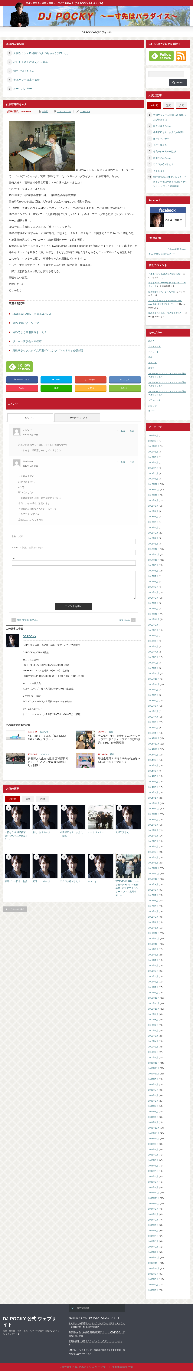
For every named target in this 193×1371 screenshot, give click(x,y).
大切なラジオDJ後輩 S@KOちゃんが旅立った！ (41, 53)
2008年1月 (153, 1187)
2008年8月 (153, 1149)
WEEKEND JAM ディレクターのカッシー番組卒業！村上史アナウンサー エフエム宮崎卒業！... (127, 888)
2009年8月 (153, 1084)
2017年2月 (153, 603)
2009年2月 (153, 1117)
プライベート (154, 400)
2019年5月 (153, 462)
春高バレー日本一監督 (26, 79)
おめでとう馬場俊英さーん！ (29, 332)
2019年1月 (153, 479)
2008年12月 (153, 1128)
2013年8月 (153, 825)
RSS (91, 388)
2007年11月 (153, 1198)
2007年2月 (153, 1247)
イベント (45, 754)
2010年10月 (153, 1009)
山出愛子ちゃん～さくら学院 (161, 292)
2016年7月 (153, 635)
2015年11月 (153, 679)
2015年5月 (153, 711)
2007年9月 (153, 1209)
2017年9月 (153, 565)
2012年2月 (153, 922)
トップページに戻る (15, 909)
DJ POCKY (85, 111)
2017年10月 (153, 560)
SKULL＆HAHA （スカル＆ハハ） (32, 313)
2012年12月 (153, 868)
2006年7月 (153, 1285)
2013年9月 (153, 819)
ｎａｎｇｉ (93, 881)
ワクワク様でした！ (70, 881)
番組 (111, 732)
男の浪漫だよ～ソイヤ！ (26, 322)
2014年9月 (153, 755)
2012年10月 (153, 879)
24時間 (12, 798)
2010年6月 (153, 1030)
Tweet (56, 379)
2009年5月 (153, 1101)
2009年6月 (153, 1095)
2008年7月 (153, 1155)
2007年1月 (153, 1252)
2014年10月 (153, 749)
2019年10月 (153, 446)
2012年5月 (153, 906)
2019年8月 (153, 452)
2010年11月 (153, 1003)
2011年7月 (153, 960)
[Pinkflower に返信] (124, 462)
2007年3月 (153, 1241)
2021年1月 (153, 435)
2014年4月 (153, 782)
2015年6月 (153, 706)
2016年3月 (153, 657)
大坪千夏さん (122, 832)
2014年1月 (153, 798)
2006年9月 (153, 1274)
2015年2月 (153, 727)
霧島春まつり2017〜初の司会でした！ (166, 313)
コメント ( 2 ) (30, 417)
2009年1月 (153, 1122)
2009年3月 (153, 1111)
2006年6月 (153, 1290)
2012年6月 (153, 900)
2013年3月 (153, 852)
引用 (132, 430)
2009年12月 (153, 1063)
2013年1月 (153, 863)
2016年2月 (153, 663)
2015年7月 (153, 700)
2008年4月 (153, 1171)
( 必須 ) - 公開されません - (28, 547)
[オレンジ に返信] (124, 430)
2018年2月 (153, 538)
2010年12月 (153, 998)
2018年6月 (153, 516)
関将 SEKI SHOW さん (27, 620)
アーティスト (154, 346)
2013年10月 (153, 814)
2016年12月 (153, 614)
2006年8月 (153, 1279)
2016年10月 (153, 619)
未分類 (45, 111)
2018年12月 (153, 484)
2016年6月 (153, 641)
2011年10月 (153, 944)
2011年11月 (153, 938)
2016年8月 (153, 630)
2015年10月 (153, 684)
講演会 (151, 368)
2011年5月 (153, 971)
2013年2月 (153, 857)
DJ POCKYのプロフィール (96, 32)
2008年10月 (153, 1138)
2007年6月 (153, 1225)
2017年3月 (153, 598)
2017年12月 (153, 549)
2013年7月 (153, 830)
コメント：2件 (64, 111)
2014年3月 (153, 787)
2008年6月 (153, 1160)
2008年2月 (153, 1182)
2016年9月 (153, 625)
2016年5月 (153, 646)
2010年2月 (153, 1052)
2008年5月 (153, 1166)
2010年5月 (153, 1036)
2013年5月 (153, 841)
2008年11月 (153, 1133)
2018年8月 (153, 506)
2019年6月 (153, 457)
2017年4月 (153, 592)
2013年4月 (153, 846)
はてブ (124, 379)
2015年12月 (153, 673)
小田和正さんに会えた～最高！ (31, 62)
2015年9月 (153, 690)
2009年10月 (153, 1074)
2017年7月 (153, 576)
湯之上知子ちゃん (23, 70)
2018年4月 (153, 527)
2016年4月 (153, 652)
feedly (125, 388)
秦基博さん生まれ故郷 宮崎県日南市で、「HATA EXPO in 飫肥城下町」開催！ (48, 762)
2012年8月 (153, 890)
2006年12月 (153, 1257)
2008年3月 (153, 1176)
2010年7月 (153, 1025)
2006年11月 (153, 1263)
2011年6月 (153, 965)
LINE (56, 388)
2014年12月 (153, 738)
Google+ (90, 379)
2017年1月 (153, 608)
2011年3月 (153, 982)
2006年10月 (153, 1268)
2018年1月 (153, 544)
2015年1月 (153, 733)
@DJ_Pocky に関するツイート (163, 254)
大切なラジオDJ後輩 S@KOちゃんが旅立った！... (16, 835)
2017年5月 (153, 587)
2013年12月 (153, 803)
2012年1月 (153, 928)
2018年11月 (153, 489)
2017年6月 (153, 581)
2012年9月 (153, 884)
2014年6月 (153, 771)
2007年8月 (153, 1214)
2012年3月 (153, 917)
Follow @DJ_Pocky (177, 249)
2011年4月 (153, 976)
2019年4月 (153, 468)
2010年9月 (153, 1014)
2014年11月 (153, 744)
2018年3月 (153, 533)
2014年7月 (153, 765)
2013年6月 (153, 836)
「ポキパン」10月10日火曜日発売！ (165, 274)
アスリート (153, 352)
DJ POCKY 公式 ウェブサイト (29, 1321)
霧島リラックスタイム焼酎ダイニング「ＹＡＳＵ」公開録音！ (49, 350)
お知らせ (44, 732)
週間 (28, 798)
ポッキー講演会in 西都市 (27, 341)
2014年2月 (153, 792)
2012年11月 (153, 874)
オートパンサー (22, 88)
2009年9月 (153, 1079)
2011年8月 (153, 955)
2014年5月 (153, 776)
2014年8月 (153, 760)
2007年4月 (153, 1236)
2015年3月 (153, 722)
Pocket (22, 388)
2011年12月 (153, 933)
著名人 (151, 341)
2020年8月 (153, 441)
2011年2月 (153, 987)
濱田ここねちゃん (41, 881)
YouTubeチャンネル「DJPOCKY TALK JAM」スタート (94, 1318)
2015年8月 (153, 695)
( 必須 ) (18, 536)
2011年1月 (153, 992)
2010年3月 (153, 1047)
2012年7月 (153, 895)
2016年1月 (153, 668)
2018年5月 (153, 522)
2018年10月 (153, 495)
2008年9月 (153, 1144)
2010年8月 (153, 1019)
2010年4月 (153, 1041)
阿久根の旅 (124, 620)
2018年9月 (153, 500)
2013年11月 (153, 808)
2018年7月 (153, 511)
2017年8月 (153, 571)
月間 (42, 798)
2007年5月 (153, 1230)
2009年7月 (153, 1090)
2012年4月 (153, 911)
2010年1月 (153, 1057)
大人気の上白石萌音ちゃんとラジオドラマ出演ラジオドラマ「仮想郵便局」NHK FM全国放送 (119, 739)
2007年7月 (153, 1220)
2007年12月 (153, 1193)
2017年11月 (153, 554)
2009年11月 (153, 1068)
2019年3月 (153, 473)
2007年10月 (153, 1203)
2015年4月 (153, 717)
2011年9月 (153, 949)
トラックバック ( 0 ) (77, 417)
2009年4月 (153, 1106)
